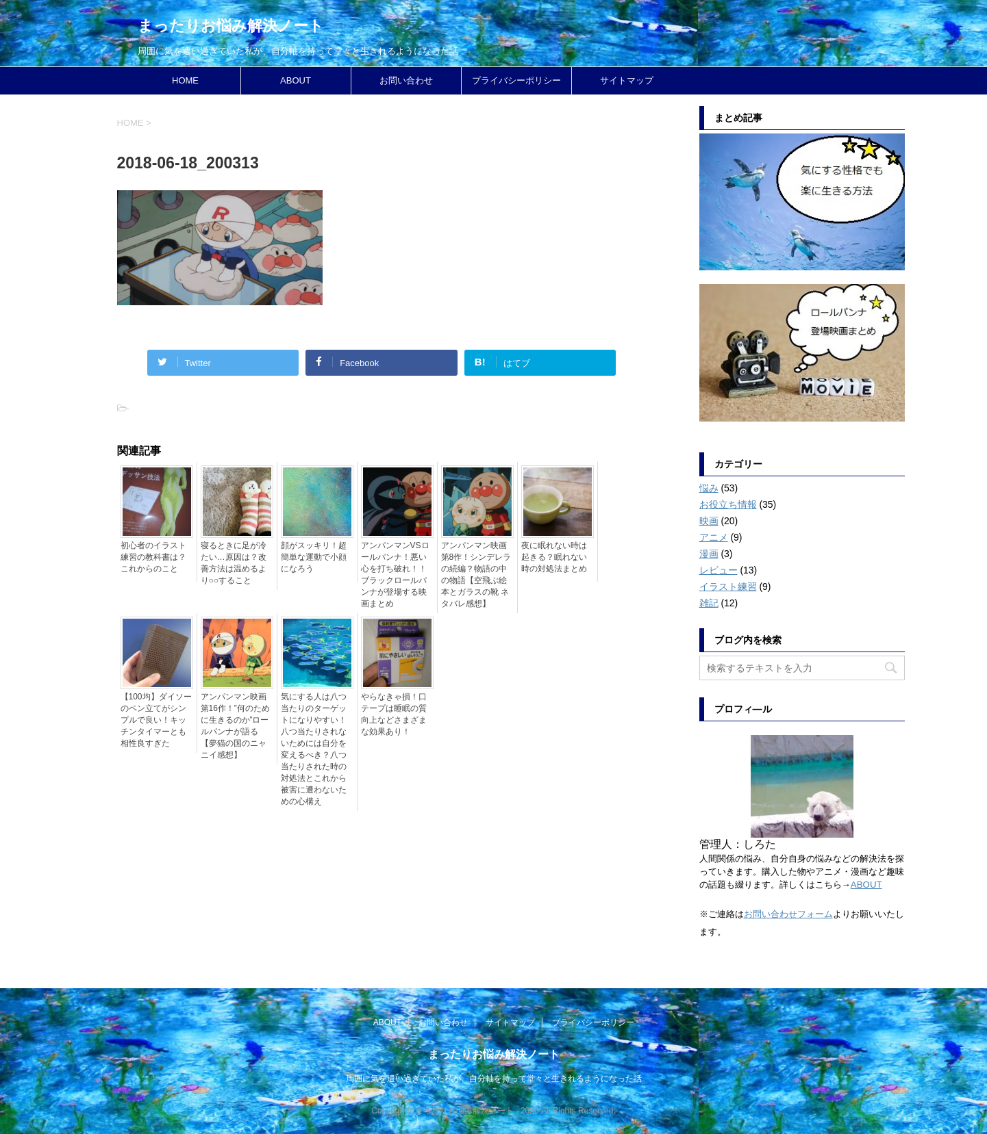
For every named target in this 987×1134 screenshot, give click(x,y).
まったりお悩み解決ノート (231, 25)
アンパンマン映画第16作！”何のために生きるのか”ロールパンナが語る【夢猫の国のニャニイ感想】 (235, 726)
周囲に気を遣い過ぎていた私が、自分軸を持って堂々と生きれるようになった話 (494, 1078)
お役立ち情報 (728, 504)
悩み (709, 487)
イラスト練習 (728, 586)
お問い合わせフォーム (788, 914)
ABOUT (295, 80)
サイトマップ (626, 80)
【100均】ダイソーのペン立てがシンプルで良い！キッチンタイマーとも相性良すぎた (156, 720)
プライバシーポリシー (516, 80)
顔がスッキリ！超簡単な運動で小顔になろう (314, 557)
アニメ (713, 537)
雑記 (709, 602)
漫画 (709, 553)
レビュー (718, 570)
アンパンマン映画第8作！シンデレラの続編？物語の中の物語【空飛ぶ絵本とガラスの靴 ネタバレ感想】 (476, 574)
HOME (185, 80)
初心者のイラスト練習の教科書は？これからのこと (153, 557)
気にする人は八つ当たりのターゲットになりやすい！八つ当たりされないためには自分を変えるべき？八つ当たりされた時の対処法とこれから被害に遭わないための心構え (314, 749)
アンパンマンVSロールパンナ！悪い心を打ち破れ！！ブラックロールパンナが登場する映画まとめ (395, 574)
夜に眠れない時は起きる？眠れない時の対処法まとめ (554, 557)
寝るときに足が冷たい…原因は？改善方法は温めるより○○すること (233, 563)
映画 (709, 520)
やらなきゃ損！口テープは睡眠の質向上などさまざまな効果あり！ (394, 714)
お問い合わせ (406, 80)
